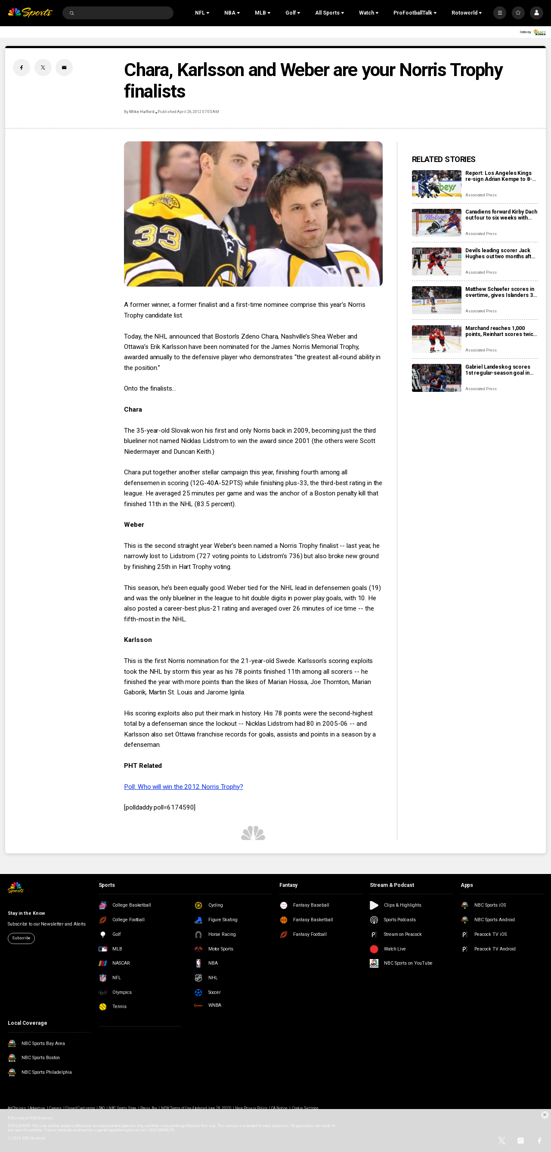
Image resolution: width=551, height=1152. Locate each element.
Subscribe (21, 938)
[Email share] (64, 67)
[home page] (30, 13)
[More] (499, 12)
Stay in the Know (26, 913)
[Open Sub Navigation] (208, 13)
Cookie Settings (305, 1108)
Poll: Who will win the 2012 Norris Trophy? (183, 787)
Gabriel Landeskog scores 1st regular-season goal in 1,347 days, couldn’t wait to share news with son (497, 370)
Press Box (148, 1108)
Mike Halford (141, 112)
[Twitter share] (43, 67)
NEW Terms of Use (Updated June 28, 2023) (196, 1108)
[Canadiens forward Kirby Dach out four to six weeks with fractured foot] (436, 223)
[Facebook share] (21, 67)
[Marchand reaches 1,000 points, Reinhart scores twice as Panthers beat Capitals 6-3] (436, 339)
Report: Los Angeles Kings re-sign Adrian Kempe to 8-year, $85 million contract (498, 176)
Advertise (37, 1108)
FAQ (102, 1108)
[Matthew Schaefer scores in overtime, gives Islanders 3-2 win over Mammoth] (436, 300)
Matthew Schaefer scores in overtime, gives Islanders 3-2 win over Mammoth (501, 292)
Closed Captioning (80, 1108)
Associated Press (481, 195)
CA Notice (279, 1108)
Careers (55, 1108)
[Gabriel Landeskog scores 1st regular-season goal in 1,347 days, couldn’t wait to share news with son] (436, 378)
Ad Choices (16, 1108)
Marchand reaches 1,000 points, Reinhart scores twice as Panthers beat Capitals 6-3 (500, 331)
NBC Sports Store (122, 1108)
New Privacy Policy (251, 1108)
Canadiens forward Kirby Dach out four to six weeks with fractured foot (501, 215)
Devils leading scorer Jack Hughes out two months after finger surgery (501, 254)
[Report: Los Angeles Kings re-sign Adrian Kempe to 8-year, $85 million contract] (436, 184)
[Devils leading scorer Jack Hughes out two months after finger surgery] (436, 261)
